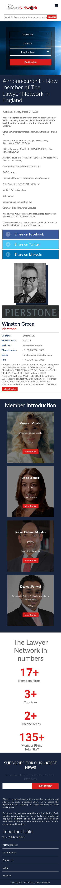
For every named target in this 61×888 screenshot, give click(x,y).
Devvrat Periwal (30, 586)
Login (5, 867)
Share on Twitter (23, 244)
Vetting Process (10, 844)
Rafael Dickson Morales (30, 532)
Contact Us (7, 860)
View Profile (10, 389)
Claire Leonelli (30, 477)
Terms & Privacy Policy (13, 837)
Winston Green (18, 324)
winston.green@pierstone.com (37, 354)
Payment (6, 875)
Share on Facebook (25, 234)
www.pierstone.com (32, 345)
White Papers (9, 852)
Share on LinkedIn (24, 254)
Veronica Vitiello (30, 423)
